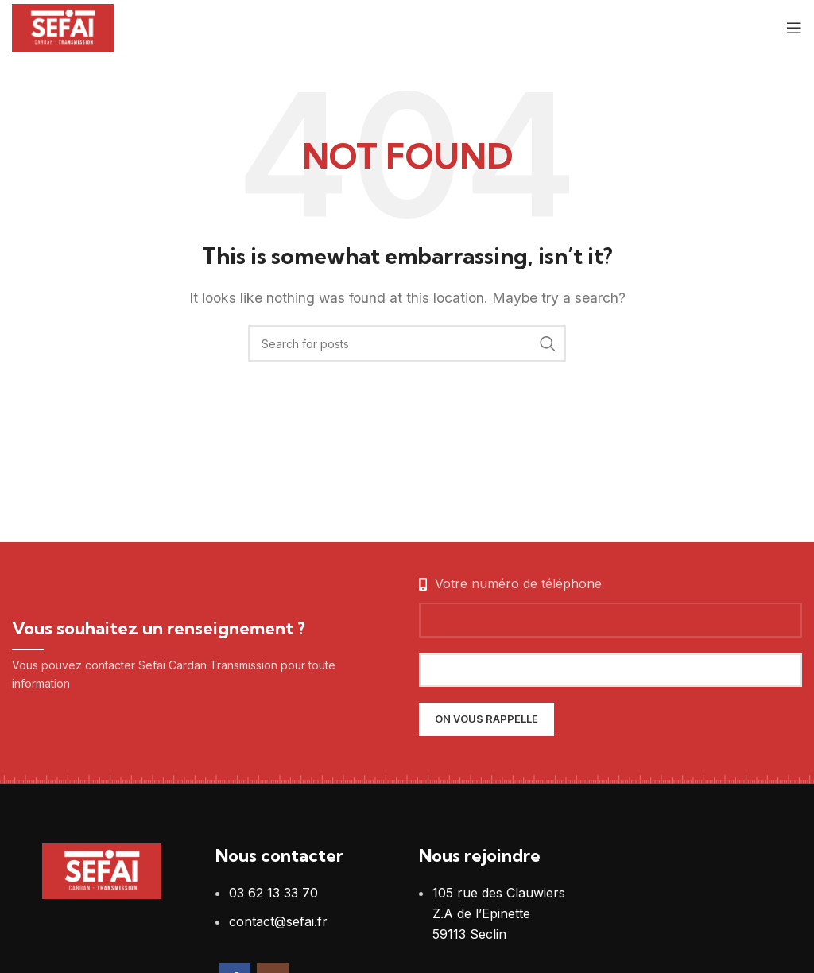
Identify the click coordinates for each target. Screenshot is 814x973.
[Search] (407, 343)
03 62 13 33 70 (273, 893)
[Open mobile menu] (794, 28)
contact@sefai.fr (278, 921)
